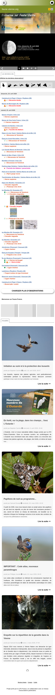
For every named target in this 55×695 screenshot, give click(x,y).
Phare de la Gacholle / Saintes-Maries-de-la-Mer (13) (19, 172)
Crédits (35, 682)
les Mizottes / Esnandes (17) (11, 240)
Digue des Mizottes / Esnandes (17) (13, 183)
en (51, 9)
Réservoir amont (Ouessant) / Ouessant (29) (16, 276)
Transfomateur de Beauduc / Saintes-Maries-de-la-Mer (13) (21, 177)
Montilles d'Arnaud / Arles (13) (12, 161)
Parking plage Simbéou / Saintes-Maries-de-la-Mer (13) (19, 166)
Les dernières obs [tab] (8, 74)
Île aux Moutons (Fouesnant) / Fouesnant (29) (17, 258)
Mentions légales (22, 682)
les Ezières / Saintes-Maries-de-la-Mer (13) (15, 144)
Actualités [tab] (5, 321)
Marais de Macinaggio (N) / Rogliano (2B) (15, 104)
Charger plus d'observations (27, 291)
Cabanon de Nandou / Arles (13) (12, 126)
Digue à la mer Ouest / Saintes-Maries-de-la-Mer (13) (19, 133)
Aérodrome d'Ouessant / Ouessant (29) (14, 247)
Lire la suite (44, 383)
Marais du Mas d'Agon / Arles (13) (13, 155)
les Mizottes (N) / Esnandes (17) (12, 232)
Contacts (30, 682)
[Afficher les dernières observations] (11, 78)
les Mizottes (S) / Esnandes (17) (12, 190)
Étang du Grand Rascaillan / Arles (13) (14, 138)
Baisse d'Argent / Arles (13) (11, 115)
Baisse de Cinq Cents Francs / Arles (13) (15, 120)
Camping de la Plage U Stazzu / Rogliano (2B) (17, 98)
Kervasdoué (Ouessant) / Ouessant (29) (15, 265)
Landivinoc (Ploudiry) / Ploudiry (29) (13, 271)
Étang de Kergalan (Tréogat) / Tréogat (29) (15, 253)
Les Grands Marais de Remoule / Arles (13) (16, 149)
